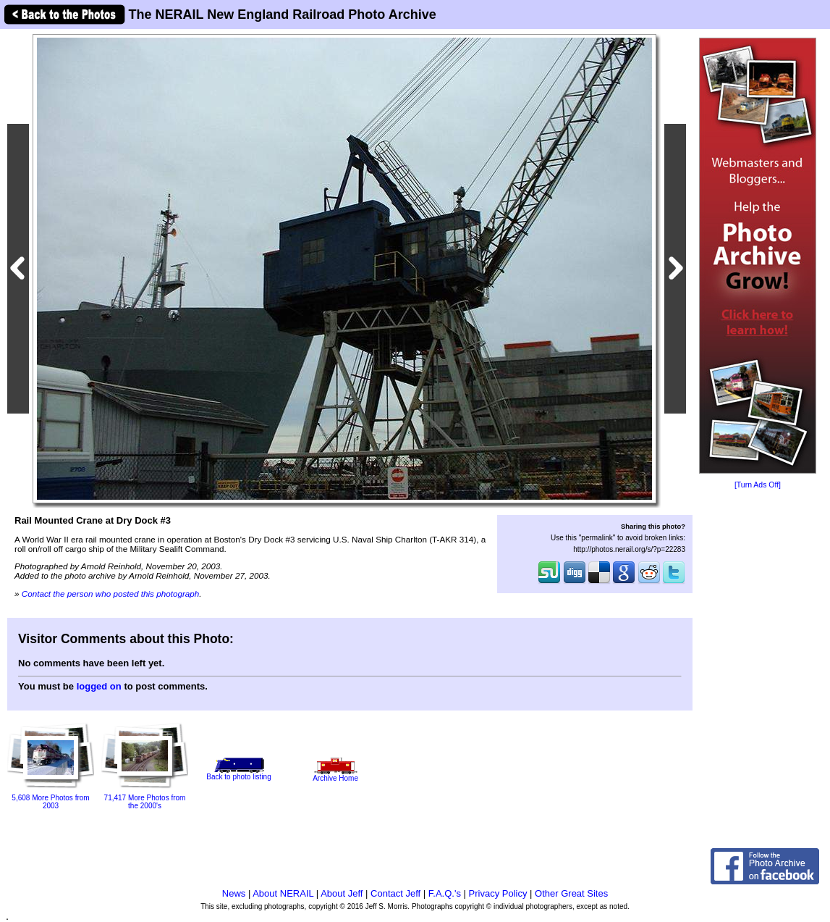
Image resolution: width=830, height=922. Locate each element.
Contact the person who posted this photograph (111, 593)
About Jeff (342, 893)
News (234, 893)
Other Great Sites (571, 893)
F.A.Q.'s (444, 893)
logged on (99, 686)
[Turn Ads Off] (757, 485)
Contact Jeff (395, 893)
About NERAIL (283, 893)
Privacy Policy (498, 893)
